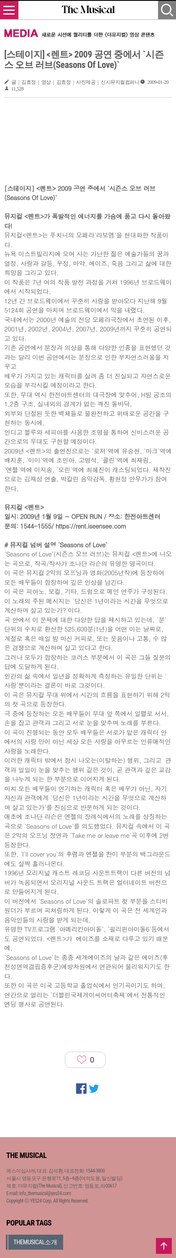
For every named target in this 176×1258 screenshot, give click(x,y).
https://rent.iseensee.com (91, 525)
